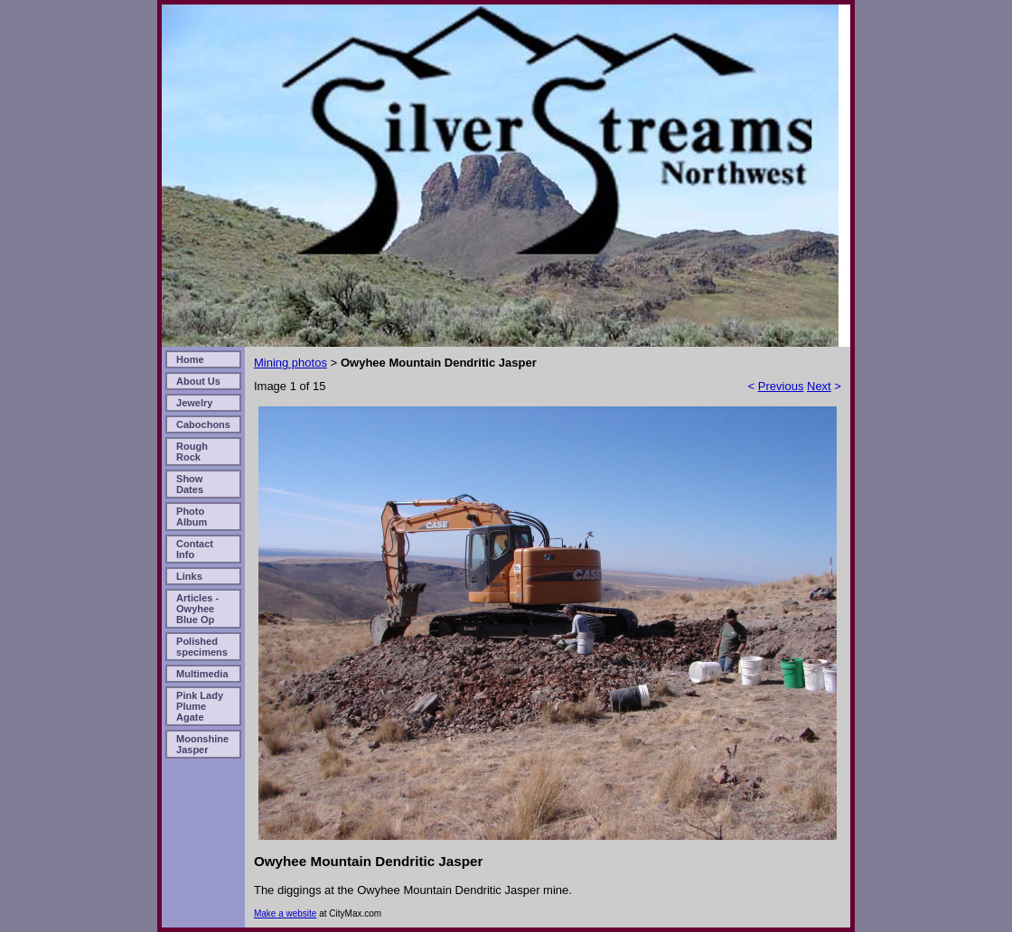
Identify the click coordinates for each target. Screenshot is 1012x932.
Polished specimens (202, 646)
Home (190, 359)
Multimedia (202, 673)
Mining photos (290, 362)
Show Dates (189, 484)
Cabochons (203, 424)
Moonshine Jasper (202, 744)
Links (189, 576)
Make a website (285, 913)
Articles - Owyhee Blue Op (197, 608)
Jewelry (194, 402)
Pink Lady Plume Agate (199, 706)
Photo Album (191, 516)
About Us (198, 381)
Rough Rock (192, 451)
